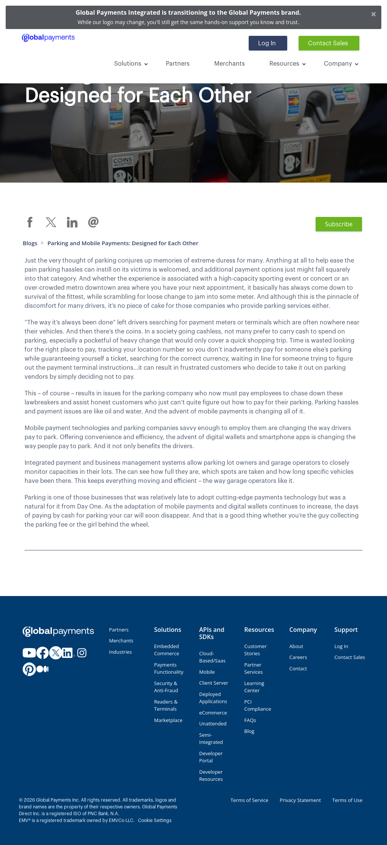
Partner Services (253, 668)
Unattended (212, 723)
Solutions (127, 64)
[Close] (373, 13)
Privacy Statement (300, 800)
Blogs (30, 243)
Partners (178, 64)
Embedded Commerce (166, 650)
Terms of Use (347, 800)
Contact (298, 668)
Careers (298, 657)
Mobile (207, 671)
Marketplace (168, 720)
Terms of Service (249, 800)
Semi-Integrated (211, 738)
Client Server (213, 682)
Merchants (229, 64)
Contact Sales (328, 43)
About (296, 646)
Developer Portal (211, 757)
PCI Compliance (257, 705)
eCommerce (213, 712)
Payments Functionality (169, 668)
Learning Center (254, 687)
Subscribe (339, 224)
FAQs (250, 720)
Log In (267, 43)
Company (338, 64)
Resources (284, 64)
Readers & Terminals (166, 705)
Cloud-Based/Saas (212, 657)
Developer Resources (211, 775)
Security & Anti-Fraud (166, 687)
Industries (120, 651)
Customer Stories (255, 650)
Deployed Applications (213, 698)
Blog (249, 731)
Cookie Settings (155, 820)
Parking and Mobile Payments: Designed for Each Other (123, 243)
